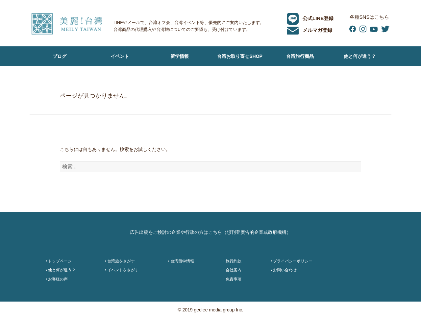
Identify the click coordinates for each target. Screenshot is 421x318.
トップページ (60, 261)
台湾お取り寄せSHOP (239, 56)
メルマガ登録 (309, 30)
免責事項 (233, 279)
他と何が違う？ (360, 56)
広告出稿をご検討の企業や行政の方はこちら (176, 232)
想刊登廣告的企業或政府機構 (256, 232)
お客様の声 (59, 76)
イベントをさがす (123, 270)
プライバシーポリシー (292, 261)
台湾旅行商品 (300, 56)
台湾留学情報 (182, 261)
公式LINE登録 (310, 18)
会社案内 (233, 270)
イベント (120, 56)
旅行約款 (233, 261)
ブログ (59, 56)
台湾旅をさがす (121, 261)
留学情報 (179, 56)
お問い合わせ (285, 270)
